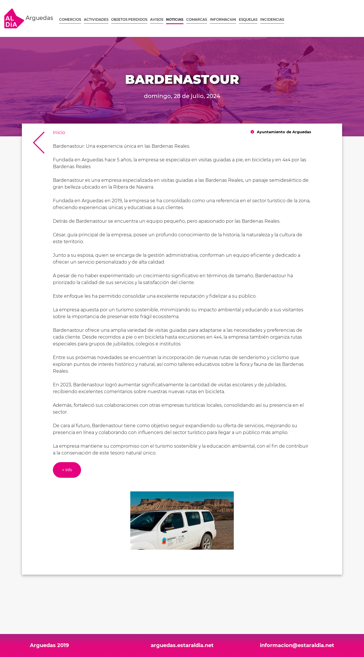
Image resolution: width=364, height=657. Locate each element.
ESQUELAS (248, 19)
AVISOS (156, 19)
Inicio (59, 132)
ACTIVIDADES (96, 19)
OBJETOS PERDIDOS (129, 19)
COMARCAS (196, 19)
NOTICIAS (174, 19)
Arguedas (28, 18)
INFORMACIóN (223, 19)
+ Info (67, 470)
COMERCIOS (70, 19)
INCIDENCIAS (272, 19)
